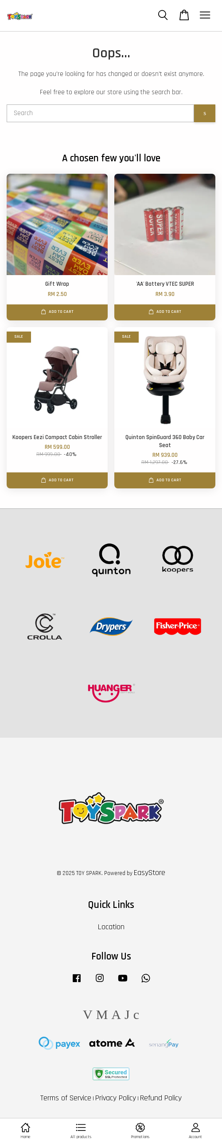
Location (111, 927)
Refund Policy (161, 1098)
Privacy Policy (115, 1098)
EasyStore (149, 872)
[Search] (100, 113)
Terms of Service (65, 1098)
